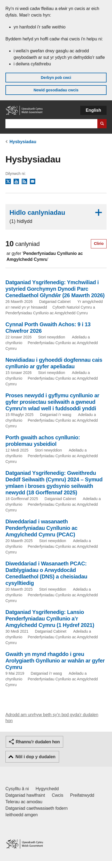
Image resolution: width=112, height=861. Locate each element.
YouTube (16, 182)
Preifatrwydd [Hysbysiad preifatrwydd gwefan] (82, 795)
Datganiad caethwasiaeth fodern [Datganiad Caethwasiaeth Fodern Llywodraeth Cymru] (36, 808)
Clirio (99, 243)
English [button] (93, 110)
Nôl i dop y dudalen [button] (35, 756)
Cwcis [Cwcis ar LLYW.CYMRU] (57, 795)
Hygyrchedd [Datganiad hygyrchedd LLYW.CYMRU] (47, 788)
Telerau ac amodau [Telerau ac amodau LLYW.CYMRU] (23, 801)
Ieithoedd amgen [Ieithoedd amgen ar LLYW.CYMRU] (21, 814)
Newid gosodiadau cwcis (56, 90)
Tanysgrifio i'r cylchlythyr (32, 182)
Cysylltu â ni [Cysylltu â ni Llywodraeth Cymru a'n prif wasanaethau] (17, 788)
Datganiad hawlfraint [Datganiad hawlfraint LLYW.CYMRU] (25, 795)
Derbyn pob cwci (56, 77)
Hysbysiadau (22, 141)
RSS (24, 182)
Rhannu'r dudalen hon (38, 742)
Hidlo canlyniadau (56, 216)
